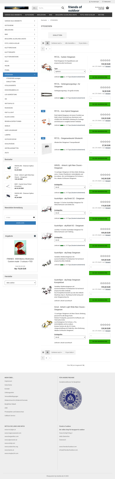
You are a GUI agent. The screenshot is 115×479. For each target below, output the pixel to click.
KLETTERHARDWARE (11, 57)
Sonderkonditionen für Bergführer (69, 382)
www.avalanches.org (11, 446)
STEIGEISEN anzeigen (13, 78)
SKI (6, 99)
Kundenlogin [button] (94, 1)
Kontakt (7, 389)
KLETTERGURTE (10, 52)
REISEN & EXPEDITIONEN (13, 121)
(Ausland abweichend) (78, 77)
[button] (43, 43)
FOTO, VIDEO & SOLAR (87, 15)
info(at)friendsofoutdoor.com (68, 450)
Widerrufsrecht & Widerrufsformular (16, 400)
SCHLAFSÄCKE (9, 144)
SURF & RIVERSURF (11, 130)
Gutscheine (8, 385)
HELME (7, 66)
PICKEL (7, 70)
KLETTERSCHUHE (10, 48)
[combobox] (56, 43)
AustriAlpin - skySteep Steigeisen (67, 253)
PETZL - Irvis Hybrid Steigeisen (66, 111)
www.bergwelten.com (11, 436)
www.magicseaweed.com (13, 433)
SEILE (6, 61)
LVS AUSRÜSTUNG (11, 94)
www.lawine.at (9, 450)
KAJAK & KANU (9, 117)
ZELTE (7, 153)
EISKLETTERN (11, 81)
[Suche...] (35, 8)
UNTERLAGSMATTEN (11, 148)
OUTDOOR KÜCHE (10, 139)
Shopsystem (51, 476)
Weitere (101, 15)
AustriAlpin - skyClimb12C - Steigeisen (69, 198)
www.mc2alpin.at (10, 429)
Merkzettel (106, 1)
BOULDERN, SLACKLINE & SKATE (66, 15)
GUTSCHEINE (29, 15)
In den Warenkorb (99, 77)
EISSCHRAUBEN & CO (12, 90)
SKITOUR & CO (9, 103)
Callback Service (10, 415)
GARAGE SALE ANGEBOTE (13, 15)
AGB (6, 408)
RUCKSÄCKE (9, 108)
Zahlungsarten (9, 392)
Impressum (8, 381)
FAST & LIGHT (9, 112)
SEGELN (7, 126)
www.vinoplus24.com (11, 453)
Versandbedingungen (11, 396)
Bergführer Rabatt (10, 404)
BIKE (50, 15)
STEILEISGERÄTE (10, 85)
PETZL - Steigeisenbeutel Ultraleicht (68, 138)
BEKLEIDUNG (41, 15)
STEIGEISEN (9, 74)
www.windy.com (10, 443)
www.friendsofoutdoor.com (68, 446)
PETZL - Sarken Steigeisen (64, 57)
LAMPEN (7, 135)
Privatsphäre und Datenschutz (14, 412)
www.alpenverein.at (11, 440)
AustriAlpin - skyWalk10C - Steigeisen (69, 226)
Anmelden (20, 223)
